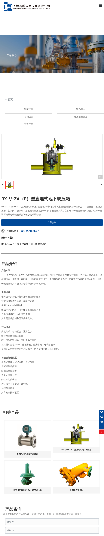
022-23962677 (29, 231)
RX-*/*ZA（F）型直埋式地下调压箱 (76, 450)
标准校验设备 (80, 116)
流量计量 (28, 109)
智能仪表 (28, 116)
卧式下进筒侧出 (76, 490)
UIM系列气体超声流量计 (27, 454)
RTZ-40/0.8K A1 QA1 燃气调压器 (28, 490)
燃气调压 (80, 109)
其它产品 (28, 124)
